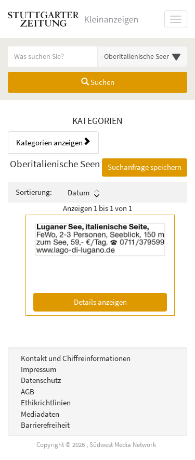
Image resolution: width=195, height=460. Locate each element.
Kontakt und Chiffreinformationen (76, 358)
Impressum (38, 369)
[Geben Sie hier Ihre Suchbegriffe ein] (53, 56)
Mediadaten (40, 414)
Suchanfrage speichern (144, 167)
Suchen (97, 82)
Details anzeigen (120, 301)
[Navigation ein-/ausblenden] (175, 19)
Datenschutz (41, 380)
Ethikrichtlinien (46, 402)
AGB (27, 391)
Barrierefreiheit (45, 425)
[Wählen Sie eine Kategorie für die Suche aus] (143, 56)
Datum (83, 193)
